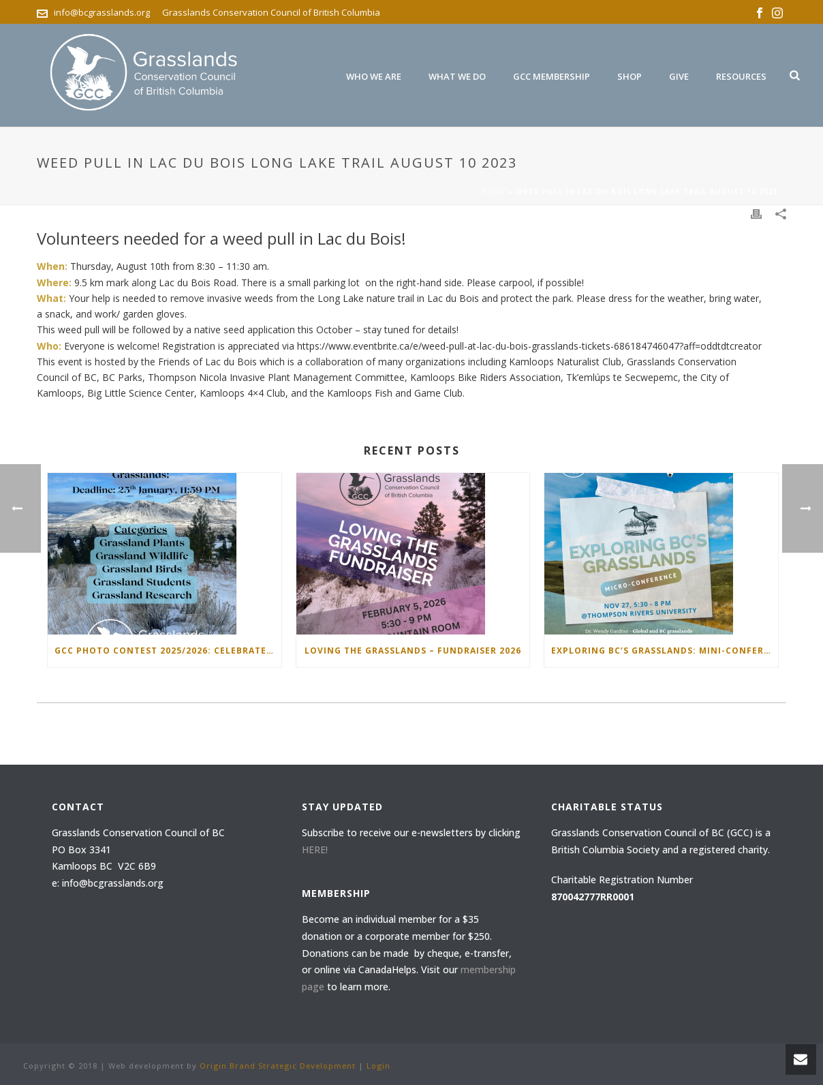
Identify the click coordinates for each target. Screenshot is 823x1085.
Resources (741, 76)
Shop (629, 76)
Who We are (373, 76)
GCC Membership (551, 76)
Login (378, 1065)
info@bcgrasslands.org (102, 12)
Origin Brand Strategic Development (278, 1065)
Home (494, 191)
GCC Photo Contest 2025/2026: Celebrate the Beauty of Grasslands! (168, 650)
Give (679, 76)
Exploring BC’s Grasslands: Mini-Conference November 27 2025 (664, 650)
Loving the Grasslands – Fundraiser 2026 (413, 650)
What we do (457, 76)
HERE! (315, 849)
